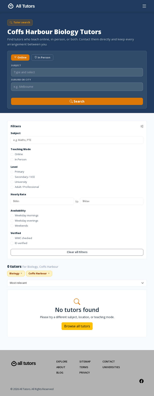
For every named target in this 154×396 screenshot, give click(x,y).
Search (77, 101)
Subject (16, 65)
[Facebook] (141, 381)
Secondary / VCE (23, 177)
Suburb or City (21, 79)
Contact (108, 361)
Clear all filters (77, 252)
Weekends (19, 225)
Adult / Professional (25, 187)
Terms (83, 367)
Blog (59, 372)
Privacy (84, 372)
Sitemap (85, 361)
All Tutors (23, 363)
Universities (111, 367)
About (60, 367)
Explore (61, 361)
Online (20, 57)
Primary (17, 171)
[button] (144, 7)
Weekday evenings (24, 220)
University (19, 182)
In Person (42, 57)
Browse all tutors (77, 326)
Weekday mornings (24, 215)
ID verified (19, 243)
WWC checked (21, 238)
